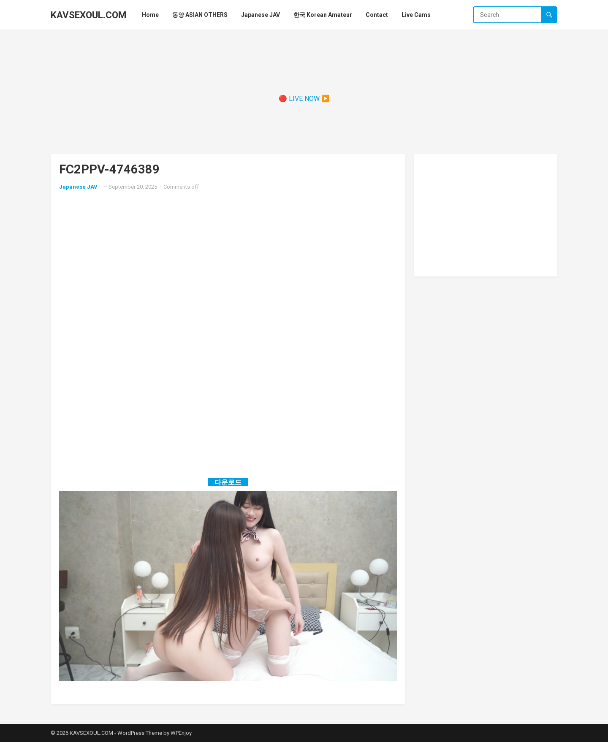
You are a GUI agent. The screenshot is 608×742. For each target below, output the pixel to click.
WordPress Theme (139, 733)
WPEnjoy (181, 733)
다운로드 (228, 482)
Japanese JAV (78, 187)
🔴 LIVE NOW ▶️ (304, 99)
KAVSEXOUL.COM (88, 14)
